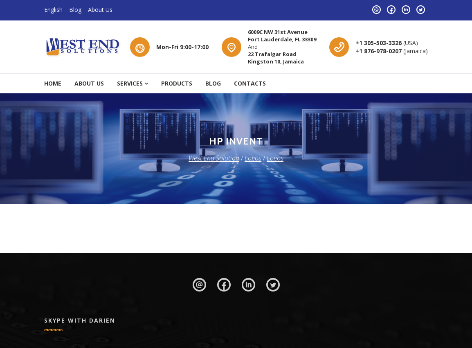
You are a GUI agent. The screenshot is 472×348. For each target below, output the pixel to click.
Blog (75, 10)
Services (130, 83)
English (53, 10)
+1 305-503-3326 (379, 43)
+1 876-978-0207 (379, 51)
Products (176, 83)
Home (52, 83)
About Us (100, 10)
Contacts (250, 83)
